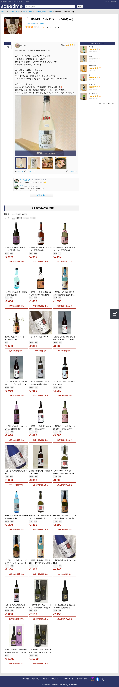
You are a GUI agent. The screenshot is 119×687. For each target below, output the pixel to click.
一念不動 (41, 23)
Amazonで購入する (40, 351)
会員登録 (113, 1)
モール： (7, 218)
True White (92, 65)
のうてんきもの (25, 180)
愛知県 (27, 23)
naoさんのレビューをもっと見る (106, 103)
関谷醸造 (34, 23)
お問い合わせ (82, 679)
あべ (90, 56)
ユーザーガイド (67, 679)
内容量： (7, 214)
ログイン (106, 1)
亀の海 (91, 47)
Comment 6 (71, 171)
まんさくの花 (93, 93)
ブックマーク (29, 171)
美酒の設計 (92, 84)
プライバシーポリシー (50, 679)
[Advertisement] (97, 121)
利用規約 (35, 679)
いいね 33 (19, 171)
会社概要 (25, 679)
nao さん (23, 45)
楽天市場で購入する (16, 261)
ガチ (21, 186)
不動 (20, 50)
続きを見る (41, 195)
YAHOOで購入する (65, 351)
